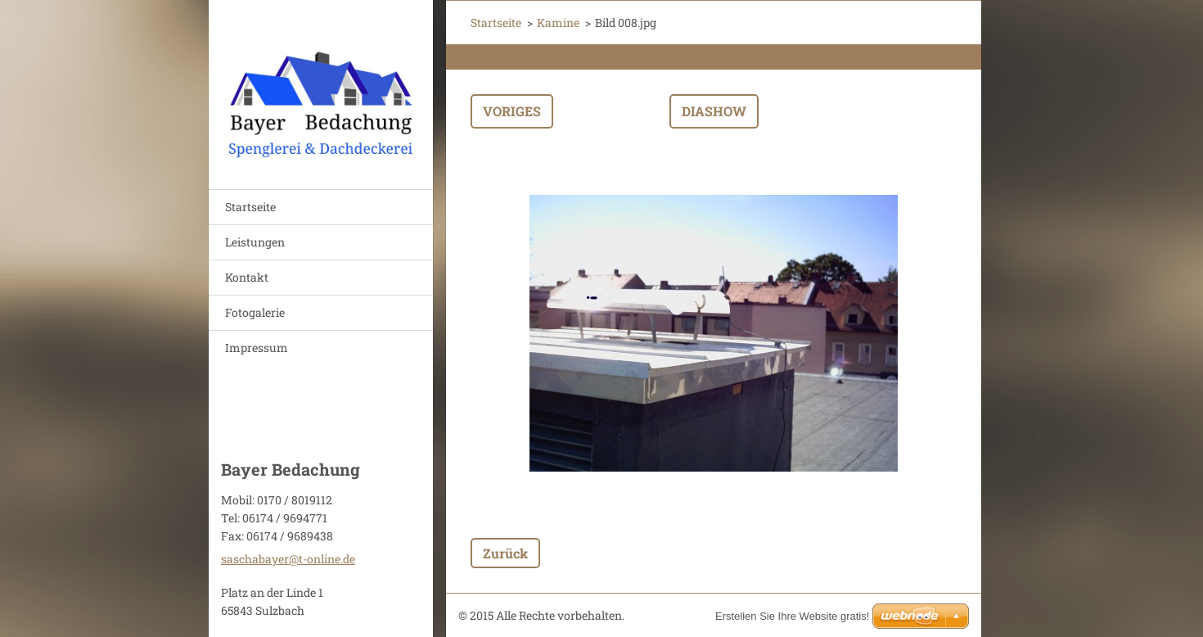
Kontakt (246, 277)
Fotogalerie (255, 312)
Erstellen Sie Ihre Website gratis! (792, 616)
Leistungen (255, 242)
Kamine (558, 22)
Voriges (512, 111)
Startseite (250, 207)
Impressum (256, 347)
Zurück (505, 553)
